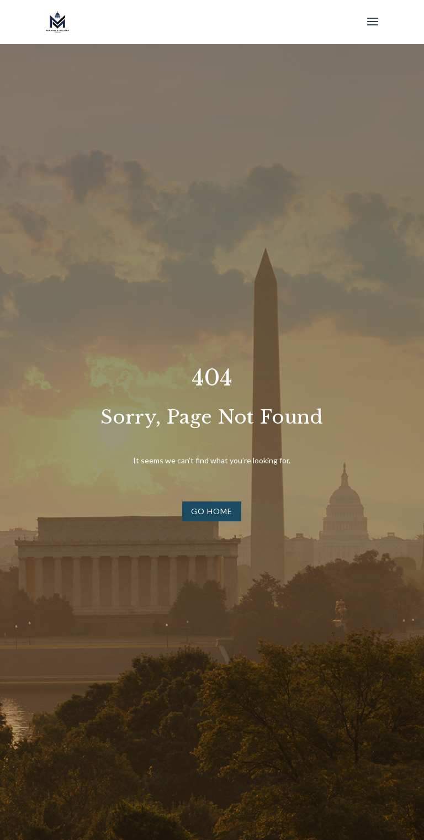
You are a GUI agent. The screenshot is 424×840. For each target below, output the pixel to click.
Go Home (211, 511)
